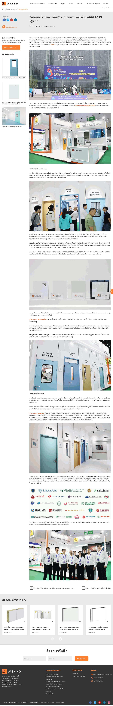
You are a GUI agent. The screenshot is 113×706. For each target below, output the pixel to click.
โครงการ (70, 3)
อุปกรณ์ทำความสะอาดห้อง (53, 687)
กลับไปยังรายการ (9, 26)
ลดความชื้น (49, 692)
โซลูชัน (63, 3)
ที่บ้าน (3, 9)
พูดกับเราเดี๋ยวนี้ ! (10, 47)
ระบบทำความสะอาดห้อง (37, 3)
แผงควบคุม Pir (50, 680)
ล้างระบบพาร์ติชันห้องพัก (52, 675)
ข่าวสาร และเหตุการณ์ (93, 3)
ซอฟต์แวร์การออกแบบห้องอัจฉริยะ (55, 690)
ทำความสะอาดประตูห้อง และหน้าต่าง (56, 682)
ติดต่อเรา (105, 3)
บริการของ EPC (52, 3)
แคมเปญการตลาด (23, 9)
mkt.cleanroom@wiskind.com (102, 675)
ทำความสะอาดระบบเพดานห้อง (54, 677)
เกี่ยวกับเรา (80, 3)
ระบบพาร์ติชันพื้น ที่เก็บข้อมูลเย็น (54, 685)
